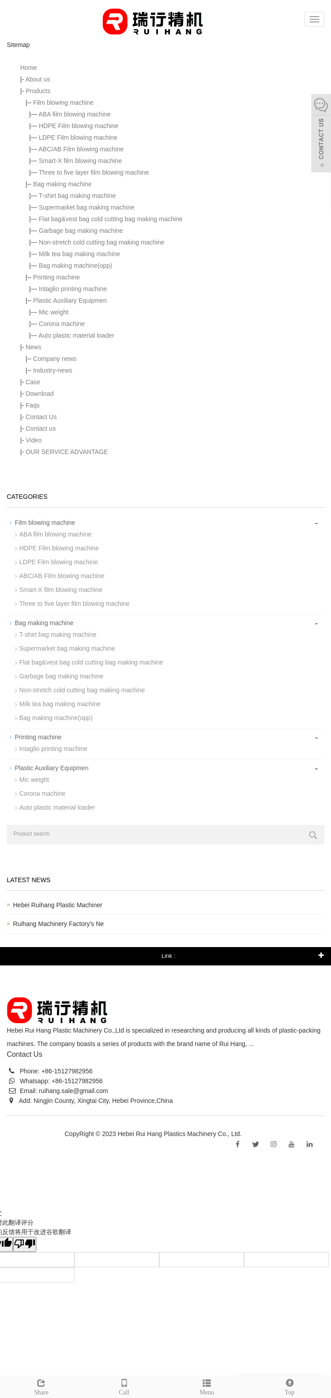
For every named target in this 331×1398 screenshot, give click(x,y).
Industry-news (52, 370)
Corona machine (62, 323)
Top (289, 1386)
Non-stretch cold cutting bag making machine (102, 242)
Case (33, 382)
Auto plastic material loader (76, 335)
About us (37, 79)
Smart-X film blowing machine (80, 160)
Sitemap (255, 1133)
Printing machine (56, 277)
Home (28, 67)
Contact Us (41, 416)
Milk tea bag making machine (79, 253)
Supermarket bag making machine (87, 207)
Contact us (41, 428)
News (33, 347)
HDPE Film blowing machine (78, 125)
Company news (55, 358)
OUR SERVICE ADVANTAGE (67, 451)
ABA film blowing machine (75, 114)
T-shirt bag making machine (77, 195)
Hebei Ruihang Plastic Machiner (57, 905)
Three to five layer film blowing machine (94, 172)
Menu (207, 1386)
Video (34, 440)
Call (124, 1386)
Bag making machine (62, 184)
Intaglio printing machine (73, 288)
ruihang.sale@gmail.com (73, 1090)
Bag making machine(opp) (75, 265)
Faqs (32, 405)
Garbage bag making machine (81, 230)
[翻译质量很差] (24, 1244)
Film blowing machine (63, 102)
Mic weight (54, 312)
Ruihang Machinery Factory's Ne (58, 923)
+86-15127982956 (65, 1071)
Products (38, 90)
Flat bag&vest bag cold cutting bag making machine (111, 219)
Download (39, 393)
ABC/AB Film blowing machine (81, 149)
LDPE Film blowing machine (78, 137)
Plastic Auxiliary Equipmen (70, 300)
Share (41, 1386)
